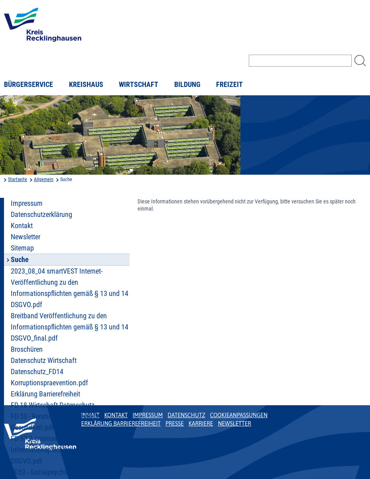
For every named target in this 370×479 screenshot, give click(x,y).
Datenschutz (186, 415)
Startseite (17, 179)
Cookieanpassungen (239, 415)
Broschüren (27, 349)
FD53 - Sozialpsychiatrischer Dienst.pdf (66, 472)
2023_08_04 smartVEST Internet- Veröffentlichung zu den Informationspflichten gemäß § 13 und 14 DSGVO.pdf (69, 288)
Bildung (187, 85)
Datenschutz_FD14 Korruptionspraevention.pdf (49, 377)
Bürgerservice (28, 85)
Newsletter (25, 237)
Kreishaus (86, 85)
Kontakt (22, 226)
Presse (174, 423)
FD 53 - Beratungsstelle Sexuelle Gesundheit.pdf (55, 422)
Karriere (201, 423)
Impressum (27, 203)
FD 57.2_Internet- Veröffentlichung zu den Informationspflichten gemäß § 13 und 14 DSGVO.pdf (69, 450)
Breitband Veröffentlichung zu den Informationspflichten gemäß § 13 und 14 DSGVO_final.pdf (69, 327)
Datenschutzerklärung (41, 215)
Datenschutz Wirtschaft (44, 361)
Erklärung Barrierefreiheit (45, 394)
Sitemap (22, 248)
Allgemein (43, 179)
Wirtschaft (138, 85)
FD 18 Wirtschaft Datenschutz (52, 405)
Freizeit (229, 85)
